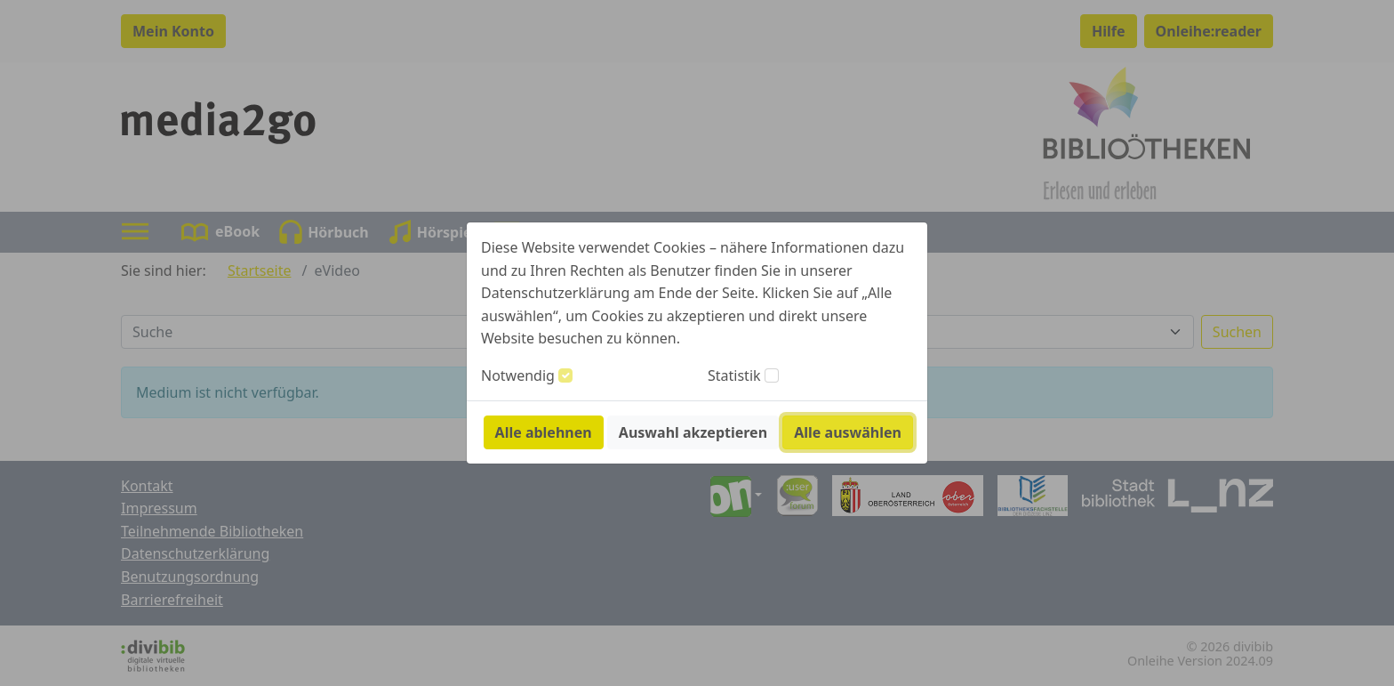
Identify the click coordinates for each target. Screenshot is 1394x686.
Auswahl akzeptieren (693, 432)
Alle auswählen (847, 432)
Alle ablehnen (543, 432)
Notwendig (518, 375)
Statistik (734, 375)
